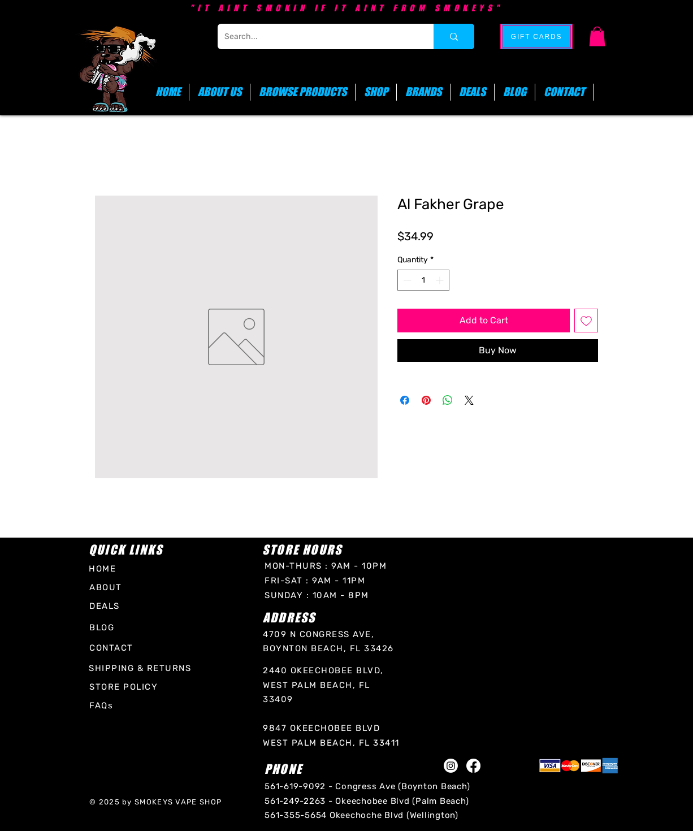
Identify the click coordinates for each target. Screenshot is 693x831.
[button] (597, 36)
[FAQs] (104, 705)
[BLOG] (106, 627)
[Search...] (317, 36)
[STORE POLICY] (125, 687)
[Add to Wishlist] (586, 320)
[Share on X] (469, 400)
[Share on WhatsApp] (447, 400)
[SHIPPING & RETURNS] (141, 668)
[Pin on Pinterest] (426, 400)
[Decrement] (406, 280)
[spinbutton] (423, 280)
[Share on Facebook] (405, 400)
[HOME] (107, 568)
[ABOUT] (108, 587)
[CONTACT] (112, 648)
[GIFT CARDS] (536, 36)
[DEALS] (106, 606)
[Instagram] (451, 766)
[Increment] (441, 280)
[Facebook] (473, 766)
